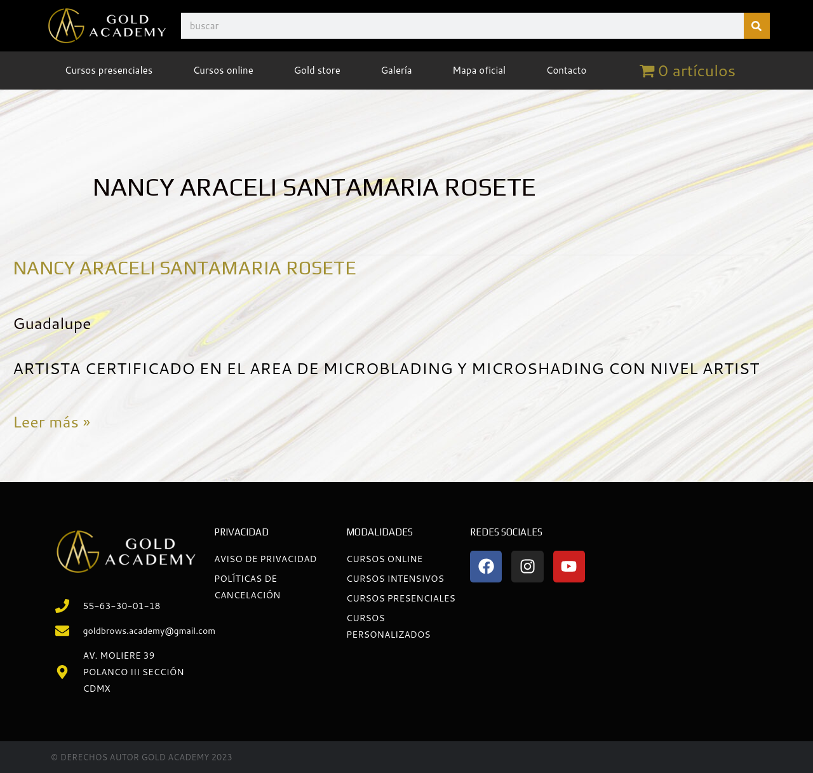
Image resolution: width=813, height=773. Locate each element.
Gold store (316, 70)
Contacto (566, 70)
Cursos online (223, 70)
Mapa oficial (479, 70)
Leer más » (51, 420)
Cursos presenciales (108, 70)
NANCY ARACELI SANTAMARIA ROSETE (184, 268)
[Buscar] (757, 26)
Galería (396, 70)
